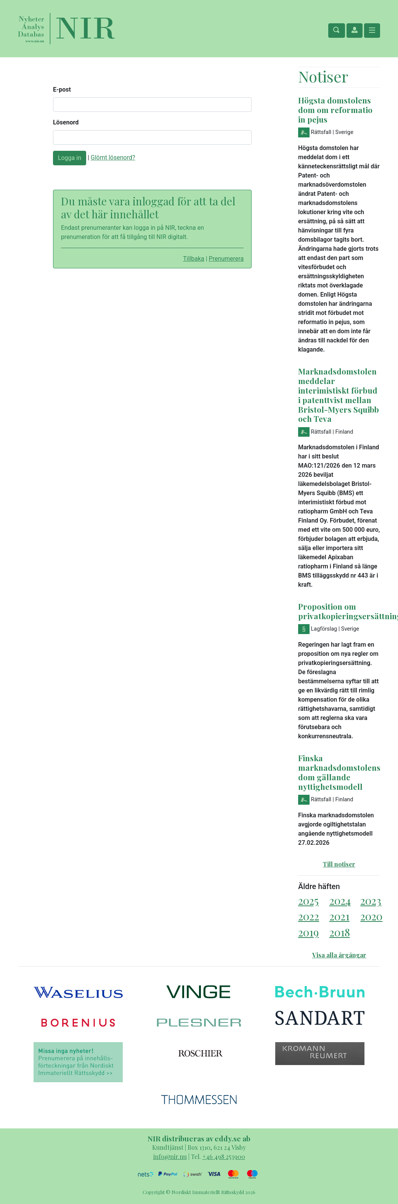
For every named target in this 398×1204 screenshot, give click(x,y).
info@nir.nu (170, 1156)
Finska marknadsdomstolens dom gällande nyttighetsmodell (339, 772)
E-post (62, 89)
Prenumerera (226, 258)
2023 (370, 900)
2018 (339, 932)
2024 (340, 900)
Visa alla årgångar (339, 955)
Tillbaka (193, 258)
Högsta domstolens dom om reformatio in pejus (335, 109)
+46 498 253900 (223, 1156)
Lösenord (66, 122)
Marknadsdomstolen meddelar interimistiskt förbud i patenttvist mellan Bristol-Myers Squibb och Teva (338, 395)
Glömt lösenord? (113, 157)
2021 (339, 916)
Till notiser (339, 864)
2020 (371, 916)
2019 (308, 932)
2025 (308, 900)
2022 (308, 916)
